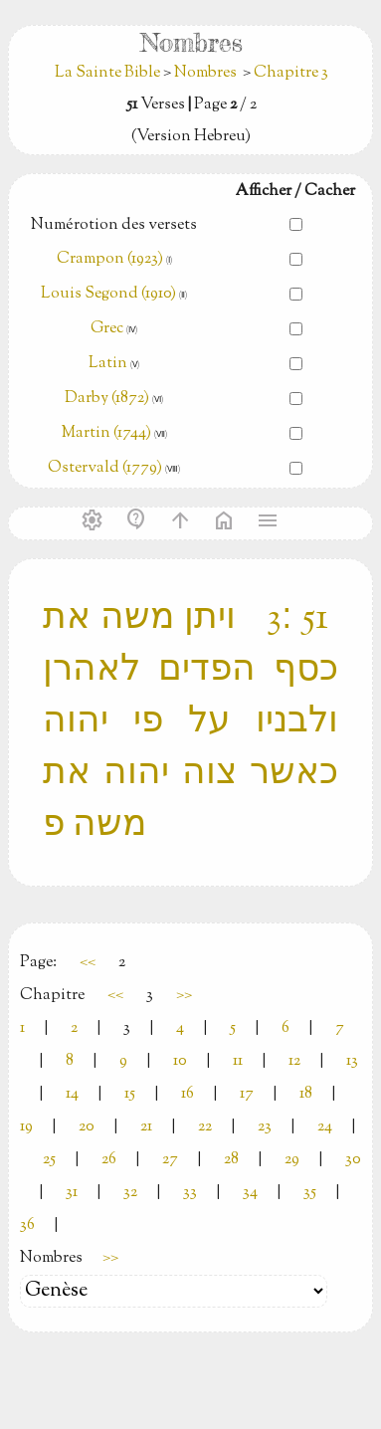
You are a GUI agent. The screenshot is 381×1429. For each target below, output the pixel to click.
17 (247, 1094)
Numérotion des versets (114, 225)
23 (265, 1127)
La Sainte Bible (109, 73)
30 (353, 1159)
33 (190, 1192)
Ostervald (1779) (105, 468)
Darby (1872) (107, 398)
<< (87, 962)
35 (309, 1192)
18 (305, 1094)
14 (72, 1094)
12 (294, 1061)
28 (231, 1159)
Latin (108, 363)
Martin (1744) (106, 433)
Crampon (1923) (110, 259)
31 (72, 1192)
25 (49, 1159)
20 (87, 1127)
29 (292, 1159)
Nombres (205, 73)
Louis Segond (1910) (110, 294)
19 (26, 1127)
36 (27, 1225)
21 (146, 1127)
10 (180, 1061)
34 (250, 1192)
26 (108, 1159)
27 (170, 1159)
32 (130, 1192)
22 (205, 1127)
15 (129, 1094)
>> (184, 995)
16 (187, 1094)
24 (324, 1127)
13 (352, 1061)
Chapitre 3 (291, 73)
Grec (107, 328)
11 (238, 1061)
